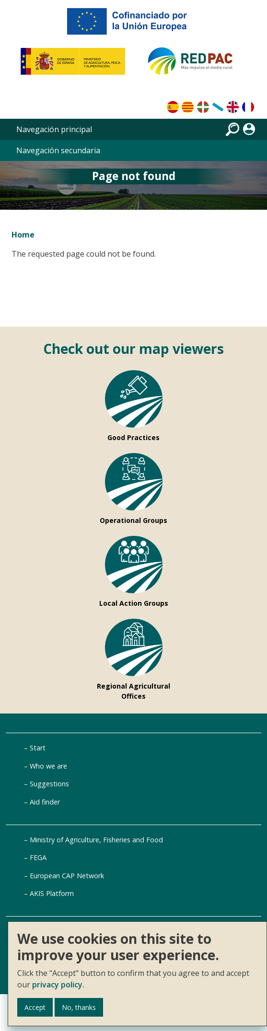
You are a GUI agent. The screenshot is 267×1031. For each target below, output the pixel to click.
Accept (35, 1007)
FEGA (38, 857)
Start (38, 747)
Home (23, 234)
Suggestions (49, 783)
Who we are (48, 765)
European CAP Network (67, 875)
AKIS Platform (52, 893)
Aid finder (45, 801)
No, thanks (79, 1007)
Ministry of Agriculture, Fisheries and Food (96, 839)
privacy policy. (58, 984)
